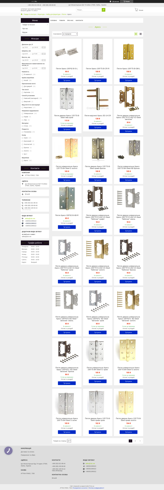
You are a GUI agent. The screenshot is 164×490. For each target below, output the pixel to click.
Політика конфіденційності (96, 488)
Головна (53, 20)
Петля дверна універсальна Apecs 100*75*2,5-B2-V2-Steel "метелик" (128, 117)
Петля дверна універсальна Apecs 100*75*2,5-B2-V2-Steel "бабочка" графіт (97, 217)
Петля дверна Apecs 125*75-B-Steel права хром (97, 419)
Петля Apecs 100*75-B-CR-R (97, 69)
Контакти (79, 20)
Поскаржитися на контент (80, 488)
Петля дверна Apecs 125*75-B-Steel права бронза (97, 167)
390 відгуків (115, 1)
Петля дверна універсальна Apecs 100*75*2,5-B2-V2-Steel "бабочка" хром (67, 268)
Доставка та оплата (27, 452)
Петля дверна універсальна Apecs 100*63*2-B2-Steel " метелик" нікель (66, 319)
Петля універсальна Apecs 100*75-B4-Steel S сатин (67, 419)
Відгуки (24, 32)
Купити (67, 80)
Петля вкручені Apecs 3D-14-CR (98, 116)
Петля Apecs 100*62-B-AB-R (67, 215)
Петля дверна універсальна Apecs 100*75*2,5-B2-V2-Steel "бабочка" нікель (128, 217)
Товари (62, 20)
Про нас (70, 20)
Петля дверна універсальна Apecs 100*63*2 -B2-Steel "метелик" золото (128, 319)
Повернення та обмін (28, 455)
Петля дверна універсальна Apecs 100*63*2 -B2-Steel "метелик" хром (97, 319)
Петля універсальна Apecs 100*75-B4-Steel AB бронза (128, 167)
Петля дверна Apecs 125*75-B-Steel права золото (128, 419)
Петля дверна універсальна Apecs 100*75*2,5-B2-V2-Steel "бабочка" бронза (128, 268)
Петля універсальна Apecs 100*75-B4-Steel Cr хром (98, 369)
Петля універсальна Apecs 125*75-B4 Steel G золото (67, 167)
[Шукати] (103, 10)
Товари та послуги (30, 14)
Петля (64, 14)
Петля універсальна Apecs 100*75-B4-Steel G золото (128, 369)
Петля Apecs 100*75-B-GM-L (128, 69)
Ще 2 (25, 154)
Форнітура (41, 14)
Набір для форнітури (53, 14)
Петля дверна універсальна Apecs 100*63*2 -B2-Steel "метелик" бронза (66, 369)
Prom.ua (91, 486)
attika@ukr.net (30, 218)
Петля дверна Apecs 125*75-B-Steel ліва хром (66, 116)
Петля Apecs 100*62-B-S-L (67, 69)
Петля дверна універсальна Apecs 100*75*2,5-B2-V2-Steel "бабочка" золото (97, 268)
